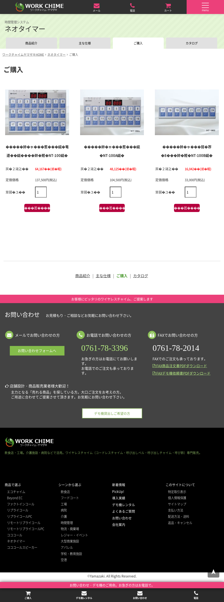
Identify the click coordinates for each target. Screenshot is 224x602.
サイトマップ (177, 504)
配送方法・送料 (178, 517)
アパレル (67, 548)
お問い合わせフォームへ (37, 351)
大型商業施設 (70, 542)
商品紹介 (31, 43)
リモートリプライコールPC (25, 529)
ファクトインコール (20, 504)
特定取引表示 (177, 492)
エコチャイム (16, 492)
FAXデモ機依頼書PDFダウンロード (181, 373)
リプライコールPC (19, 517)
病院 (64, 511)
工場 (64, 504)
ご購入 (138, 43)
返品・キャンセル (180, 523)
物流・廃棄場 (70, 529)
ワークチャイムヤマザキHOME (23, 55)
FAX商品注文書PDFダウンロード (180, 366)
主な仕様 (85, 43)
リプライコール (17, 511)
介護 (64, 517)
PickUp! (118, 491)
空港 (64, 560)
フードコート (70, 498)
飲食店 (65, 492)
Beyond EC (14, 498)
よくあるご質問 (123, 511)
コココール (14, 535)
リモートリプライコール (23, 523)
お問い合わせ (122, 518)
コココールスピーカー (22, 548)
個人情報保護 (177, 498)
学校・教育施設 (71, 554)
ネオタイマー (56, 55)
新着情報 (118, 485)
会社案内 (118, 525)
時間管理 (67, 523)
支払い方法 (175, 511)
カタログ (192, 43)
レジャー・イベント (74, 535)
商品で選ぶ (13, 485)
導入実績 (118, 498)
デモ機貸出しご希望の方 (112, 413)
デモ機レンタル (123, 505)
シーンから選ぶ (69, 485)
